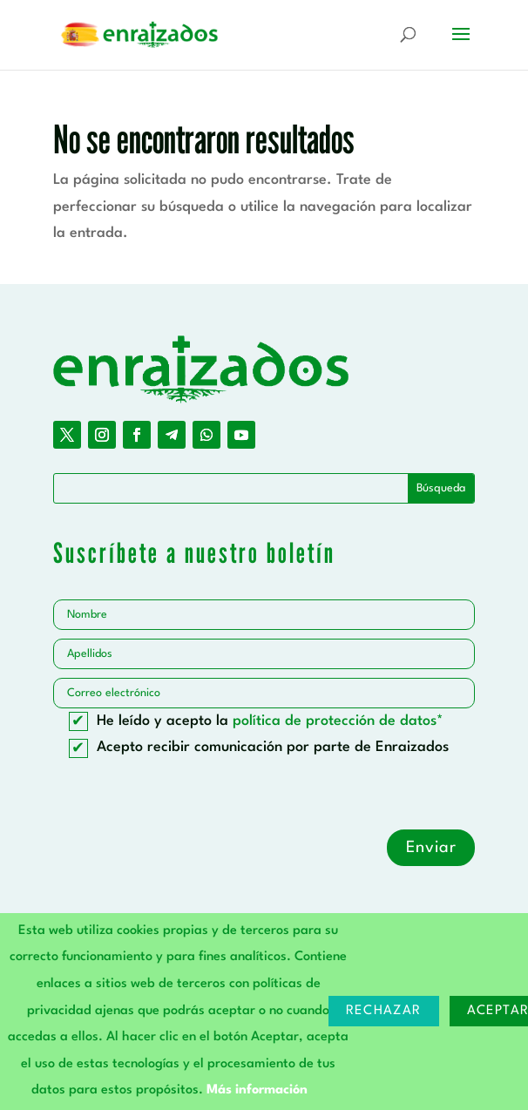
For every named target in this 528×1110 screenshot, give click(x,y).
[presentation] (185, 795)
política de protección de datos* (338, 721)
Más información (257, 1090)
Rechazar (384, 1011)
